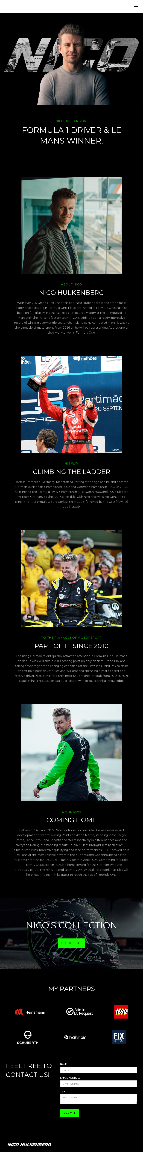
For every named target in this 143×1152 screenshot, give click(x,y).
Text (63, 1091)
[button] (136, 6)
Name (64, 1064)
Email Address (70, 1078)
